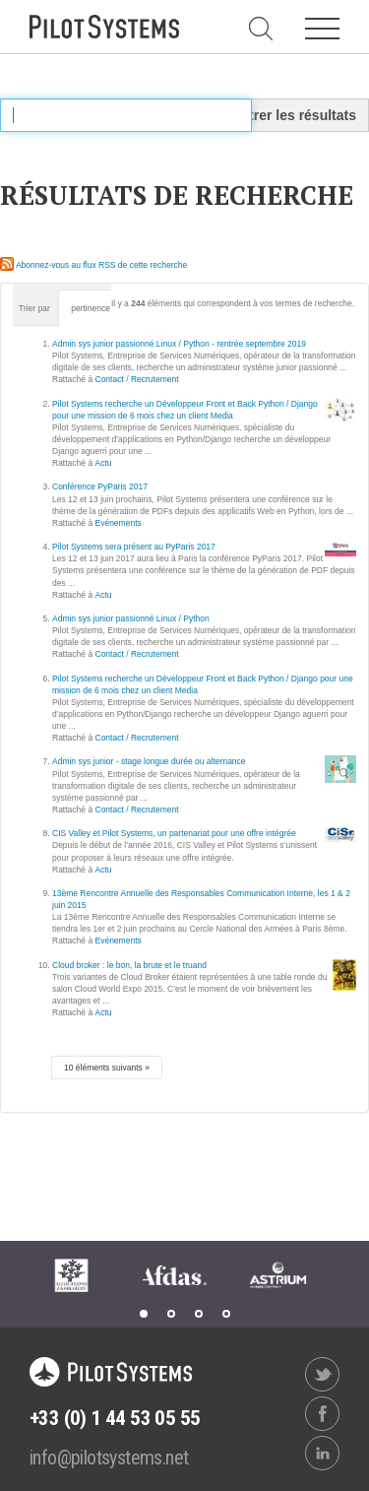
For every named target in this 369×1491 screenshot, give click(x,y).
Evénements (118, 523)
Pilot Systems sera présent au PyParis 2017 (133, 546)
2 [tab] (171, 1314)
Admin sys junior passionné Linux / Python (131, 618)
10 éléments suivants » (107, 1067)
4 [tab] (226, 1314)
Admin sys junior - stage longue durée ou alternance (149, 761)
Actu (103, 463)
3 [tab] (199, 1314)
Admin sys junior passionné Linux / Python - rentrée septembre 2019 (179, 344)
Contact (109, 379)
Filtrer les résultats (294, 115)
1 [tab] (144, 1314)
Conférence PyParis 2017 (100, 486)
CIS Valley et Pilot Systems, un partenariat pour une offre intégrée (174, 833)
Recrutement (155, 379)
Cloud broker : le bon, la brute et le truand (129, 965)
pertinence (90, 308)
